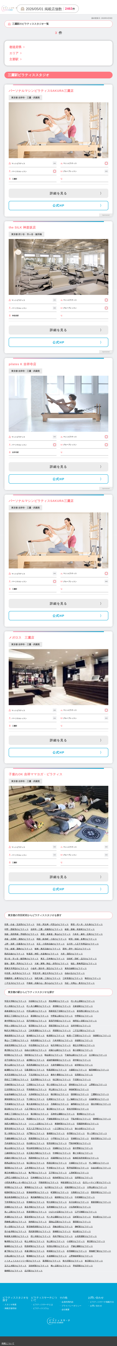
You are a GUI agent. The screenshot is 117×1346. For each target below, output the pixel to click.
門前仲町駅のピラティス (80, 1143)
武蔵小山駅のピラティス (60, 1050)
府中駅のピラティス (82, 1060)
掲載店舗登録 (10, 1308)
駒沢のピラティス (93, 978)
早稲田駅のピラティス (83, 1266)
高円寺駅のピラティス (36, 1021)
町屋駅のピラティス (60, 1192)
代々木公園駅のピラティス (59, 1217)
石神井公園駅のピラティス (63, 1114)
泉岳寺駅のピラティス (34, 1207)
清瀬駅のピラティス (62, 1148)
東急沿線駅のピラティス (76, 968)
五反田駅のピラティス (41, 1079)
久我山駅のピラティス (14, 1256)
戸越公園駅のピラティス (82, 1246)
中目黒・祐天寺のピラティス (17, 973)
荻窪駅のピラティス (38, 1025)
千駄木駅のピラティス (81, 1119)
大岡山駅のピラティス (97, 1187)
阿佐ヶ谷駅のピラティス (15, 1025)
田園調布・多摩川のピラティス (18, 978)
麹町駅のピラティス (84, 1226)
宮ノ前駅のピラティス (14, 1133)
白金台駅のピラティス (101, 1168)
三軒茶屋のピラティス (73, 978)
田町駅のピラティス (34, 1055)
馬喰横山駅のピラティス (15, 1222)
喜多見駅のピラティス (101, 1138)
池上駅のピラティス (56, 1241)
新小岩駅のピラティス (83, 1050)
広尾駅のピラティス (56, 1099)
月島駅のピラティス (60, 1104)
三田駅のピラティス (35, 1084)
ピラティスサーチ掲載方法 (102, 1302)
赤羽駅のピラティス (76, 1133)
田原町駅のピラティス (34, 1246)
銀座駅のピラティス (56, 1035)
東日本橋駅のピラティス (15, 1173)
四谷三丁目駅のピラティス (16, 1079)
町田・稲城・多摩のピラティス (83, 939)
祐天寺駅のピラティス (61, 1045)
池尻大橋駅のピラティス (15, 1124)
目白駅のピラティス (35, 1143)
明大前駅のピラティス (57, 1202)
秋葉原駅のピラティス (57, 1070)
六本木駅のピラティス (63, 1040)
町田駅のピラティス (13, 1055)
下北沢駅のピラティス (39, 1075)
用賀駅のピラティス (62, 1030)
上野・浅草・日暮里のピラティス (19, 944)
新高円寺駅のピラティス (60, 1021)
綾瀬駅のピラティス (13, 1070)
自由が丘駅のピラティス (35, 1050)
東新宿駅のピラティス (101, 1202)
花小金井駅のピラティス (15, 1231)
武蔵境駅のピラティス (75, 1187)
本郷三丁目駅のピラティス (16, 1114)
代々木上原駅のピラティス (83, 1001)
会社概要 (65, 1309)
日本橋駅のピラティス (41, 1177)
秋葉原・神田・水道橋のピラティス (42, 954)
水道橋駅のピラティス (57, 1256)
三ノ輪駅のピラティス (77, 1099)
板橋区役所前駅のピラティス (86, 1158)
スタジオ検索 (10, 1304)
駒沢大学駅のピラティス (15, 1030)
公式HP (59, 205)
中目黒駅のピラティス (39, 1045)
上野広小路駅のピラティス (16, 1177)
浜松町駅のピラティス (39, 1266)
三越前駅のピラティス (14, 1153)
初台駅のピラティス (102, 1217)
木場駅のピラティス (13, 1217)
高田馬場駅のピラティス (37, 1065)
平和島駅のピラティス (36, 1089)
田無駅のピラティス (35, 1202)
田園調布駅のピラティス (88, 1124)
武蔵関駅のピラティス (61, 1158)
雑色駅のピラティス (38, 1222)
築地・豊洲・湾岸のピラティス (18, 963)
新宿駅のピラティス (40, 1016)
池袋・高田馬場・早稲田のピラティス (21, 934)
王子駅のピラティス (58, 1173)
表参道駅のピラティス (14, 1011)
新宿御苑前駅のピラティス (39, 1226)
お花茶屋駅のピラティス (86, 1236)
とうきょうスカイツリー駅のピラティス (22, 1261)
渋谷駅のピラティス (38, 1001)
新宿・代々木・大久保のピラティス (87, 924)
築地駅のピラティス (35, 1035)
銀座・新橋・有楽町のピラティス (80, 929)
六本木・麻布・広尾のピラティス (88, 934)
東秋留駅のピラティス (14, 1099)
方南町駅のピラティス (14, 1084)
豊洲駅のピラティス (86, 1114)
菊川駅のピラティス (40, 1114)
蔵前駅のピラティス (64, 1197)
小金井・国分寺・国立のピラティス (47, 968)
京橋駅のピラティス (13, 1207)
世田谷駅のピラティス (57, 1143)
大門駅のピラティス (35, 1133)
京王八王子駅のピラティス (39, 1128)
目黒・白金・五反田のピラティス (19, 924)
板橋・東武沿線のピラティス (48, 949)
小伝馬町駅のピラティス (80, 1207)
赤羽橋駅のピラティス (77, 1251)
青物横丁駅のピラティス (100, 1251)
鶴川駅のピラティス (60, 1094)
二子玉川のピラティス (14, 983)
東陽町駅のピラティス (65, 1124)
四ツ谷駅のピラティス (57, 1084)
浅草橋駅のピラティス (57, 1207)
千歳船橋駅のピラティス (15, 1138)
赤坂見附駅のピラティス (15, 1045)
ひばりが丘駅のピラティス (61, 1212)
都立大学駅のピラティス (84, 1045)
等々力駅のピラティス (97, 1133)
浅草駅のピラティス (84, 1177)
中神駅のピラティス (62, 1153)
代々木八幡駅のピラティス (39, 1006)
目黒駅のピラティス (84, 1075)
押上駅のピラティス (58, 1089)
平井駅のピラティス (56, 1168)
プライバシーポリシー (71, 1306)
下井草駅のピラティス (14, 1202)
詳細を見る (58, 193)
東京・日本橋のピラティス (53, 959)
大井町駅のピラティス (39, 1094)
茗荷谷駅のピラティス (14, 1128)
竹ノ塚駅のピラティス (99, 1163)
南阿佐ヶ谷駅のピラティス (85, 1021)
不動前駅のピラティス (48, 1182)
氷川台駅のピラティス (79, 1202)
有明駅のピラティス (13, 1187)
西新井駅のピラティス (101, 1192)
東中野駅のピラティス (14, 1021)
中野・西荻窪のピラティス (16, 929)
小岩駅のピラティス (76, 1241)
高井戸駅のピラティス (63, 1236)
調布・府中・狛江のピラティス (77, 949)
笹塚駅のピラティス (80, 1138)
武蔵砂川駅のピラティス (15, 1158)
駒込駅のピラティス (54, 1055)
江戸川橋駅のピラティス (86, 1212)
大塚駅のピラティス (78, 1163)
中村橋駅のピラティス (85, 1197)
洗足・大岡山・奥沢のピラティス (80, 983)
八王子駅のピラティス (34, 1109)
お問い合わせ (96, 1306)
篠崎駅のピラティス (13, 1271)
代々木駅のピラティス (14, 1006)
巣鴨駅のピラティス (34, 1187)
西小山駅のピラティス (14, 1065)
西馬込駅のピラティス (14, 1163)
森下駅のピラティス (13, 1251)
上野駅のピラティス (98, 1084)
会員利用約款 (67, 1302)
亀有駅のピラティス (13, 1241)
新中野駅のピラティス (83, 1148)
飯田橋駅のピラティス (99, 1070)
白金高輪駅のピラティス (15, 1094)
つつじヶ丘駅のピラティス (41, 1124)
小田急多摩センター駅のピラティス (20, 1182)
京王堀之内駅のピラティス (39, 1153)
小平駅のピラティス (60, 1138)
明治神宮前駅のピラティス (39, 1148)
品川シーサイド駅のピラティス (97, 1182)
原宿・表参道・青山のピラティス (56, 934)
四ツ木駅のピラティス (41, 1236)
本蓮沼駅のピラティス (34, 1251)
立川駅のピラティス (98, 1055)
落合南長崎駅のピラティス (16, 1197)
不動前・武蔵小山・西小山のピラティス (44, 983)
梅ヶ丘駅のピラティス (61, 1266)
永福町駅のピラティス (99, 1099)
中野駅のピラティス (84, 1016)
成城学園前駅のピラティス (59, 1060)
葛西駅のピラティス (51, 1261)
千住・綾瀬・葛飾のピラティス (18, 949)
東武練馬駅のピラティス (42, 1197)
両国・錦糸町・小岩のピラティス (52, 939)
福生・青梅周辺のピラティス (84, 963)
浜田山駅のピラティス (14, 1119)
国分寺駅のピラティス (101, 1104)
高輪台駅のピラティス (63, 1226)
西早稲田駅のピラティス (78, 1168)
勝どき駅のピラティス (83, 1153)
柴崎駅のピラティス (102, 1119)
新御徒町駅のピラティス (37, 1192)
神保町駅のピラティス (79, 1089)
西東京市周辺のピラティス (16, 968)
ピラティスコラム (41, 1308)
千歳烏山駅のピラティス (76, 1055)
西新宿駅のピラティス (36, 1212)
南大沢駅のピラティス (73, 1261)
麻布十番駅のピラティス (62, 1075)
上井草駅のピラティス (34, 1168)
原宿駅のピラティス (62, 1006)
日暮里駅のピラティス (34, 1070)
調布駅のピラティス (78, 1084)
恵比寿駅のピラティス (59, 1001)
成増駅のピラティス (35, 1060)
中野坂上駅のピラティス (62, 1016)
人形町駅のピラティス (79, 1173)
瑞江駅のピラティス (35, 1163)
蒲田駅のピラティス (13, 1168)
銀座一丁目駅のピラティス (79, 1035)
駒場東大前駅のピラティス (16, 1236)
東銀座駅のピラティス (14, 1035)
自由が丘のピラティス (75, 973)
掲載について (8, 1343)
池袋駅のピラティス (102, 1035)
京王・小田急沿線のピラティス (51, 944)
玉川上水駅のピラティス (15, 1266)
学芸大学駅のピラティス (15, 1001)
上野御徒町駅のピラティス (81, 1256)
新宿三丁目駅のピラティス (16, 1016)
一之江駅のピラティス (63, 1128)
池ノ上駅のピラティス (14, 1212)
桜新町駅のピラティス (14, 1192)
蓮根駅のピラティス (56, 1133)
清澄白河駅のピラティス (58, 1246)
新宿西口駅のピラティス (88, 1011)
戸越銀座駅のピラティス (58, 1119)
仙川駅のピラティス (54, 1187)
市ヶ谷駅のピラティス (14, 1226)
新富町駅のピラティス (34, 1217)
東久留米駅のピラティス (37, 1104)
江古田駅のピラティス (14, 1089)
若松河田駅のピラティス (78, 1109)
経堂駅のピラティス (84, 1065)
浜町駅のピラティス (82, 1217)
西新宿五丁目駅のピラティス (62, 1011)
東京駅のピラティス (96, 1241)
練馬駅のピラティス (80, 1104)
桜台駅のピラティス (82, 1231)
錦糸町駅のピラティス (63, 1177)
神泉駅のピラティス (56, 1251)
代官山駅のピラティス (36, 1011)
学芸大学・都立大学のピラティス (48, 973)
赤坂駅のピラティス (84, 1040)
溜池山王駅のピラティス (60, 1222)
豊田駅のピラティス (82, 1222)
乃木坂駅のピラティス (14, 1143)
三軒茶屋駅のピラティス (40, 1030)
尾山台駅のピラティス (14, 1148)
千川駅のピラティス (35, 1099)
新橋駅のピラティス (62, 1231)
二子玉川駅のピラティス (84, 1030)
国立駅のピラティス (13, 1109)
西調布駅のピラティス (39, 1158)
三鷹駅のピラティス (100, 1094)
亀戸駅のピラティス (38, 1173)
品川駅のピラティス (34, 1271)
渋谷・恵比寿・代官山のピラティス (53, 924)
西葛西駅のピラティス (39, 1138)
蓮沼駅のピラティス (56, 1109)
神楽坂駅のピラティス (71, 1182)
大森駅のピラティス (78, 1070)
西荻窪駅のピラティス (59, 1025)
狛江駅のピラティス (62, 1079)
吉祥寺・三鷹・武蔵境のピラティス (47, 929)
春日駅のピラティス (94, 1261)
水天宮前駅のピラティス (15, 1075)
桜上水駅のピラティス (34, 1241)
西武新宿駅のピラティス (40, 1231)
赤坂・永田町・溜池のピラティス (19, 939)
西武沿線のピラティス (14, 954)
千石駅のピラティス (82, 1079)
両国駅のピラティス (35, 1119)
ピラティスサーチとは (43, 1304)
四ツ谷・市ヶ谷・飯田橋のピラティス (21, 959)
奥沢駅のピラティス (13, 1050)
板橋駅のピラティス (13, 1246)
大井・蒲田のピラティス (72, 954)
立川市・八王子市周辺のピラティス (83, 944)
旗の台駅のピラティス (85, 1128)
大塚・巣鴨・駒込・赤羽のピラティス (52, 963)
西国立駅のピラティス (57, 1163)
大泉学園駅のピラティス (62, 1065)
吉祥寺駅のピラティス (81, 1025)
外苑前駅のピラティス (41, 1040)
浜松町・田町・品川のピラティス (82, 959)
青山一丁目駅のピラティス (16, 1040)
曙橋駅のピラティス (35, 1256)
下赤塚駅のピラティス (14, 1104)
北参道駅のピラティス (83, 1006)
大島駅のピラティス (80, 1192)
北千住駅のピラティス (14, 1060)
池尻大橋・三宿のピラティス (48, 978)
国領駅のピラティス (80, 1094)
